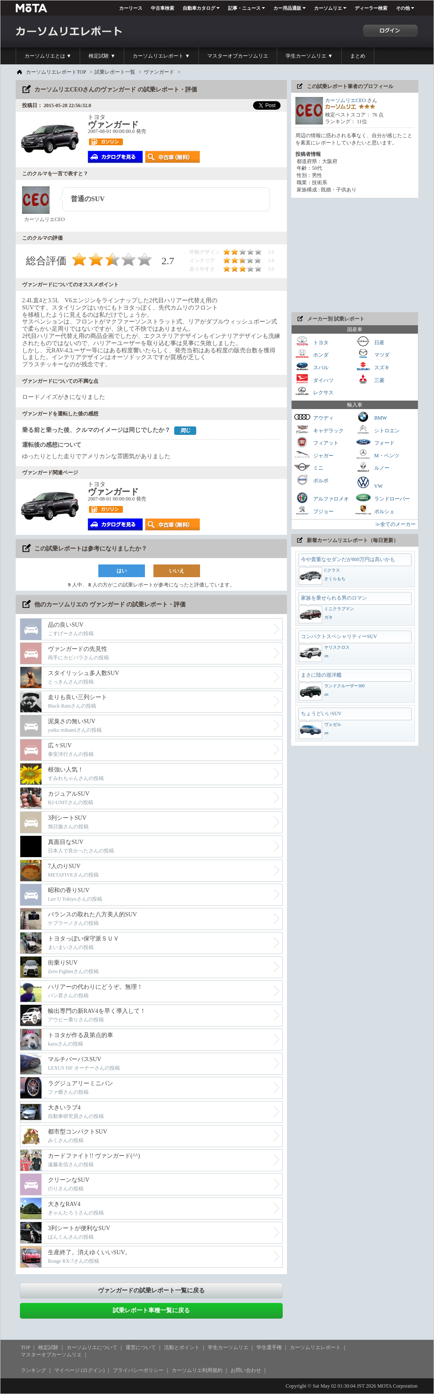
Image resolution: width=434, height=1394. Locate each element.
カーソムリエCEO (345, 100)
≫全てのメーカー (395, 524)
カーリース (130, 8)
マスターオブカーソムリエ (237, 56)
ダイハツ (314, 379)
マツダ (372, 354)
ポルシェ (375, 510)
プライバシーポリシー (138, 1370)
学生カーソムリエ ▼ (309, 56)
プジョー (314, 510)
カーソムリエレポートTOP (56, 72)
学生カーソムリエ (228, 1347)
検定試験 (48, 1347)
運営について (140, 1347)
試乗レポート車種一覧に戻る (151, 1310)
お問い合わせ (246, 1370)
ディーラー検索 (371, 8)
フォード (375, 442)
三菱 (369, 379)
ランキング (33, 1370)
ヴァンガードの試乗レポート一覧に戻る (151, 1290)
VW (369, 482)
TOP (25, 1347)
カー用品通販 (287, 8)
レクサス (314, 391)
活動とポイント (182, 1347)
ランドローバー (382, 497)
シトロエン (377, 429)
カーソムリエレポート (315, 1347)
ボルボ (311, 479)
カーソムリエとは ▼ (48, 56)
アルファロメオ (321, 497)
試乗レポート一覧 (115, 72)
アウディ (314, 417)
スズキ (372, 366)
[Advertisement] (354, 255)
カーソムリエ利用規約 (197, 1370)
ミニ (308, 467)
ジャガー (314, 454)
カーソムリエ (328, 8)
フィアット (316, 442)
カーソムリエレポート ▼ (161, 56)
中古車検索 (162, 8)
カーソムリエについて (92, 1347)
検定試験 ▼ (102, 56)
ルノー (372, 467)
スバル (311, 366)
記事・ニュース (244, 8)
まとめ (357, 56)
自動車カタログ (199, 8)
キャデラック (319, 429)
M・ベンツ (377, 454)
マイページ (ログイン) (79, 1370)
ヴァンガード (159, 72)
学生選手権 (269, 1347)
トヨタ (311, 341)
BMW (371, 417)
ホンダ (311, 354)
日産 (369, 341)
